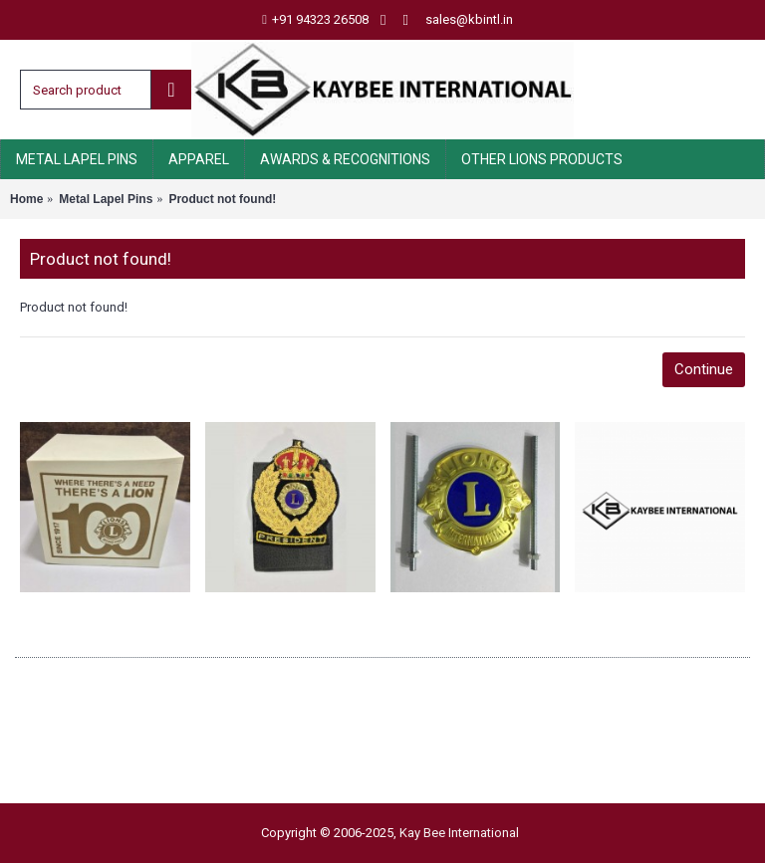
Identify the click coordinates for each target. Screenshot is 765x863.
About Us (49, 679)
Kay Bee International (459, 832)
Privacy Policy (63, 723)
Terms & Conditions (81, 745)
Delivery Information (84, 701)
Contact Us (55, 766)
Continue (703, 369)
